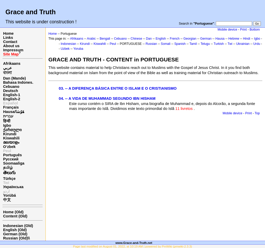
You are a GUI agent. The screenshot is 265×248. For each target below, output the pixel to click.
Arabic (91, 38)
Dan (149, 38)
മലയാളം (11, 142)
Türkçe (9, 178)
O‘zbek (9, 147)
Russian (151, 44)
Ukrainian (242, 44)
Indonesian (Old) (18, 226)
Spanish (180, 44)
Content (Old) (15, 216)
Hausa (219, 38)
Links (8, 38)
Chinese (136, 38)
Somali (165, 44)
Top (257, 113)
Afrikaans (11, 63)
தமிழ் (8, 167)
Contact (10, 42)
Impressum (13, 50)
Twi (230, 44)
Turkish (219, 44)
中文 (7, 200)
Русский (10, 159)
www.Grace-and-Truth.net (133, 242)
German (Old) (15, 234)
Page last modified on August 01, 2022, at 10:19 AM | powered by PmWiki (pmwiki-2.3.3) (132, 246)
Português (12, 155)
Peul (7, 151)
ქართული (12, 130)
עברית (8, 116)
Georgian (189, 38)
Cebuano (11, 86)
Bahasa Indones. (18, 82)
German (206, 38)
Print (243, 29)
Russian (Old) (15, 238)
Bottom (255, 29)
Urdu (256, 44)
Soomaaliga (13, 163)
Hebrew (233, 38)
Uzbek (65, 49)
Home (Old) (13, 212)
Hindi (246, 38)
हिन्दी (6, 121)
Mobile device (227, 29)
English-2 (11, 99)
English (161, 38)
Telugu (205, 44)
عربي (7, 68)
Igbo (7, 125)
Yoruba (78, 49)
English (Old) (15, 230)
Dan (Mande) (14, 78)
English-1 (11, 95)
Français (11, 107)
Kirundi (9, 134)
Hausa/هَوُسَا (13, 112)
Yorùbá (9, 195)
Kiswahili (11, 138)
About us (11, 46)
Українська (13, 187)
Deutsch (10, 91)
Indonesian (68, 44)
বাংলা (7, 73)
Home (8, 33)
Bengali (105, 38)
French (175, 38)
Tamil (193, 44)
